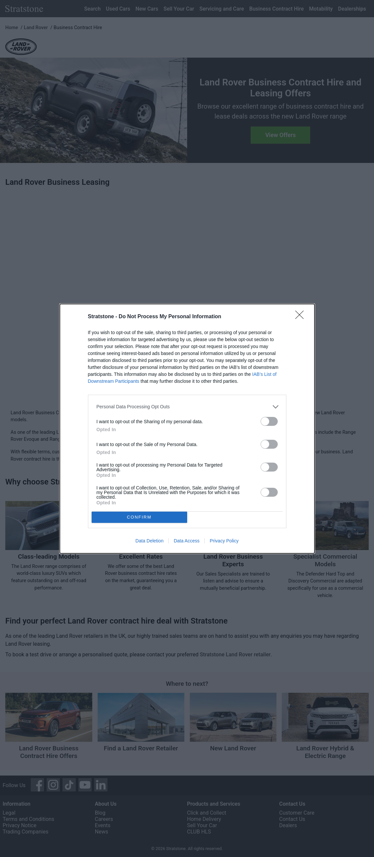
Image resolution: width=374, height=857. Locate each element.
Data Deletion (150, 540)
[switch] (269, 421)
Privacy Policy (224, 540)
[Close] (301, 316)
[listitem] (187, 406)
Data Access (186, 540)
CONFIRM (139, 516)
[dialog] (187, 428)
